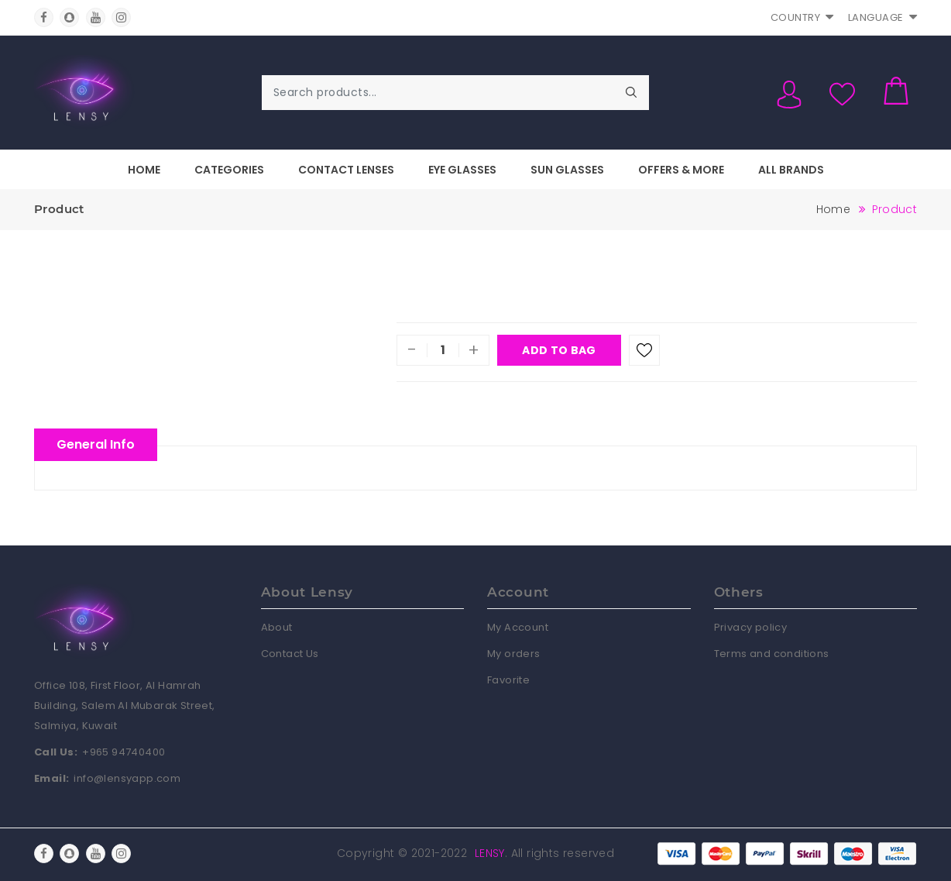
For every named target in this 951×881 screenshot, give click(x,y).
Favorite (508, 680)
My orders (514, 653)
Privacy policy (751, 627)
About (277, 627)
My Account (517, 627)
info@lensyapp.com (127, 778)
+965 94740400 (123, 752)
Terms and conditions (771, 653)
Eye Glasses (462, 169)
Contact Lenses (346, 169)
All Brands (791, 169)
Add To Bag (559, 350)
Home (144, 169)
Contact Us (290, 653)
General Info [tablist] (96, 444)
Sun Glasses (567, 169)
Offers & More (681, 169)
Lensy (490, 853)
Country (802, 17)
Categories (229, 169)
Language (883, 17)
